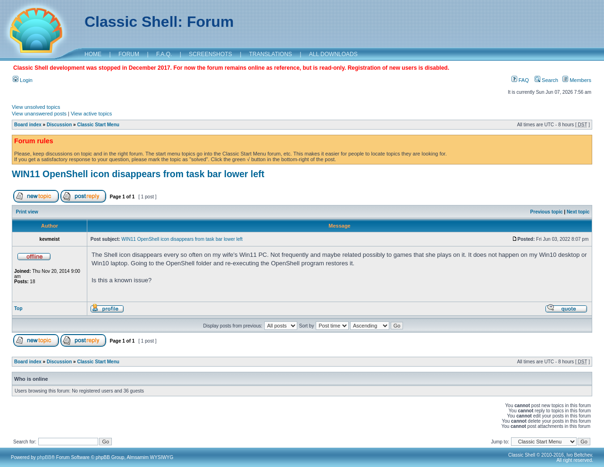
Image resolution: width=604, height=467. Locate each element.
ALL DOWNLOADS (333, 54)
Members (576, 80)
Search (546, 80)
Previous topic (546, 211)
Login (23, 80)
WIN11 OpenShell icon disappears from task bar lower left (138, 174)
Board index (28, 124)
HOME (92, 54)
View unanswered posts (39, 113)
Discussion (59, 124)
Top (18, 308)
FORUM (128, 54)
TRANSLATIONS (270, 54)
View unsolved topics (36, 107)
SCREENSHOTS (210, 54)
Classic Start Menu (98, 124)
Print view (27, 211)
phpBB (44, 457)
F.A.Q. (164, 54)
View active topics (91, 113)
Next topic (578, 211)
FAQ (520, 80)
